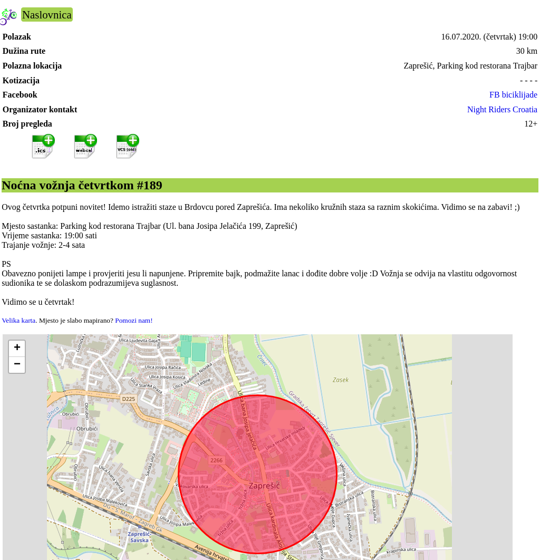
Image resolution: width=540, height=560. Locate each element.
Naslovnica (47, 14)
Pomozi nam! (133, 320)
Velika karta (18, 320)
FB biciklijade (513, 94)
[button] (17, 349)
